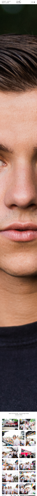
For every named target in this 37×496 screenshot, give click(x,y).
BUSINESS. (4, 2)
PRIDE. (8, 2)
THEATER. (9, 1)
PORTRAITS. (4, 1)
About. (3, 2)
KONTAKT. (7, 2)
